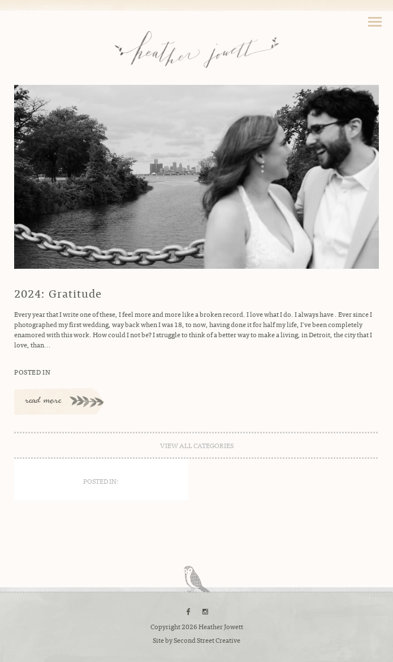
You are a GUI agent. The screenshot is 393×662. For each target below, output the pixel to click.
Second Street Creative (207, 640)
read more (43, 401)
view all (197, 445)
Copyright (165, 626)
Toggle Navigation (375, 22)
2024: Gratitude (58, 293)
